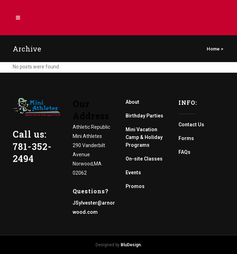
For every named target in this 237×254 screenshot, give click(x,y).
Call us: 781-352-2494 (32, 146)
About (132, 102)
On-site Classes (144, 159)
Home (213, 49)
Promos (135, 186)
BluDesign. (131, 244)
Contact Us (191, 124)
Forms (186, 138)
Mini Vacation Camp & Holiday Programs (144, 137)
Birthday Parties (144, 116)
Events (133, 172)
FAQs (184, 152)
